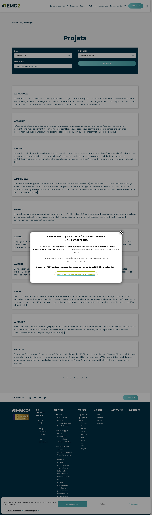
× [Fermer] (121, 237)
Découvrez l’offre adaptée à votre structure (76, 279)
